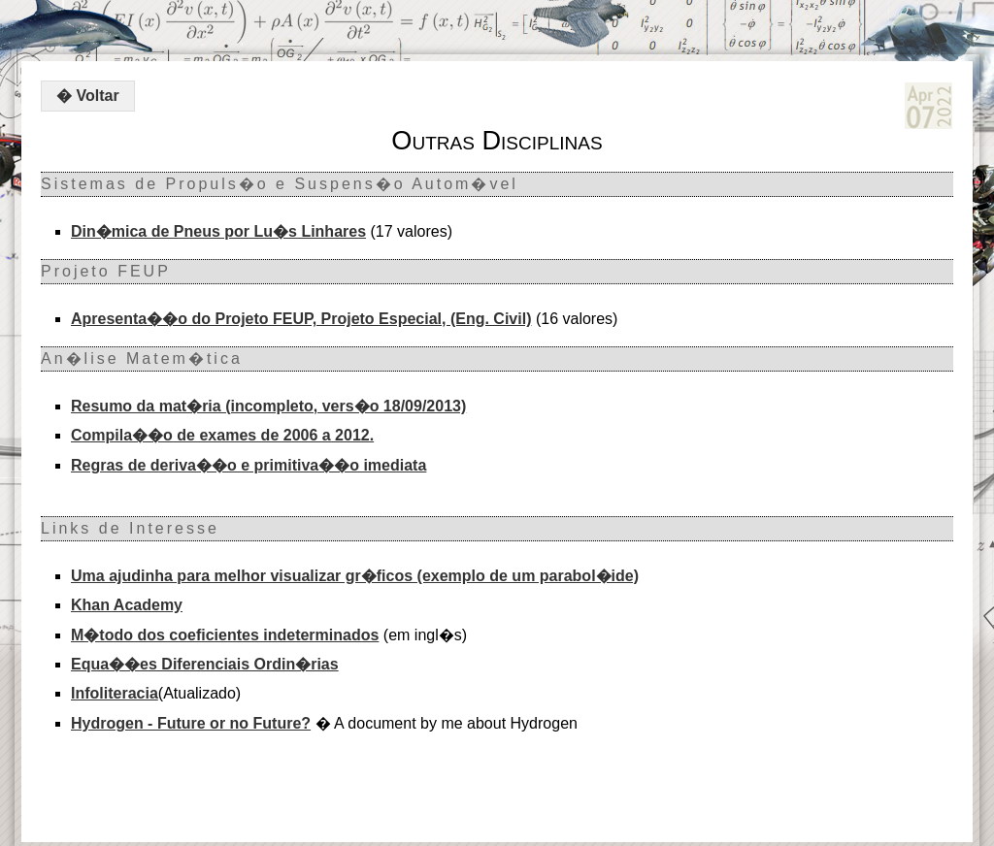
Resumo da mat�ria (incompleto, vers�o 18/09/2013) (268, 406)
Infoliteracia (114, 693)
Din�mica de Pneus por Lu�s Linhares (218, 231)
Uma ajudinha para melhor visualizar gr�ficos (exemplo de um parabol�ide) (355, 576)
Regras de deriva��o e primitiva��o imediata (248, 465)
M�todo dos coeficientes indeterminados (225, 635)
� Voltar (87, 95)
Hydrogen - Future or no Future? (191, 723)
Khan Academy (126, 605)
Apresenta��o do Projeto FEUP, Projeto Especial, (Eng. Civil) (301, 318)
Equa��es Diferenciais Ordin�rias (205, 664)
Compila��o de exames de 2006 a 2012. (222, 435)
